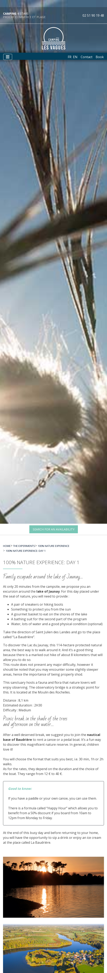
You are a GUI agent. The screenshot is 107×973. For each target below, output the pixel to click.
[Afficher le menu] (7, 57)
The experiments (24, 546)
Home (7, 546)
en (75, 57)
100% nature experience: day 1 (26, 551)
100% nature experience (53, 546)
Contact (86, 57)
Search (53, 529)
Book (100, 57)
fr (69, 57)
